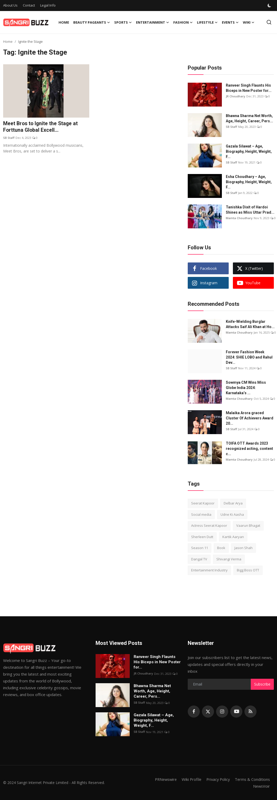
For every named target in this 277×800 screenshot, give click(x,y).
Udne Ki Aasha (232, 514)
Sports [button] (123, 22)
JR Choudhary (235, 96)
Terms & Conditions (252, 779)
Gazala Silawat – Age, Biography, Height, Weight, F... (249, 151)
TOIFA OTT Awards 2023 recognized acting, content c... (249, 448)
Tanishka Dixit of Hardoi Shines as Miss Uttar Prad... (250, 209)
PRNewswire (162, 779)
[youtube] (236, 712)
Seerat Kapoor (203, 503)
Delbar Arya (233, 503)
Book (221, 547)
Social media (201, 514)
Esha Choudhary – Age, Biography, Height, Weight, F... (249, 182)
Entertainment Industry (209, 570)
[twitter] (208, 712)
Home (64, 22)
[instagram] (222, 712)
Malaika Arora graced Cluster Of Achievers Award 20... (249, 418)
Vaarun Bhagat (248, 525)
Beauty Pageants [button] (91, 22)
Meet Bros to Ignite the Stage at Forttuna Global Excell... (41, 127)
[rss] (250, 712)
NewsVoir (261, 786)
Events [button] (230, 22)
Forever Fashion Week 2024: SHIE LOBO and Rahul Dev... (249, 357)
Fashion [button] (183, 22)
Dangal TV (199, 559)
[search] (269, 22)
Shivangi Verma (228, 559)
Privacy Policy (216, 779)
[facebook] (194, 712)
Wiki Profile (189, 779)
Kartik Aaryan (233, 536)
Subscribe (262, 684)
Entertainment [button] (152, 22)
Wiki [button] (248, 22)
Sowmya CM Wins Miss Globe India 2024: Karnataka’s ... (246, 387)
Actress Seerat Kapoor (209, 525)
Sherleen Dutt (202, 536)
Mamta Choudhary (239, 218)
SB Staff (8, 138)
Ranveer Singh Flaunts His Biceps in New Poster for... (248, 88)
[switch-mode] (269, 5)
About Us (10, 5)
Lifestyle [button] (207, 22)
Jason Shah (243, 547)
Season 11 (199, 547)
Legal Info (48, 5)
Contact (29, 5)
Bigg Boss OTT (248, 570)
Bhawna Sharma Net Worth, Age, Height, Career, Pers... (249, 118)
